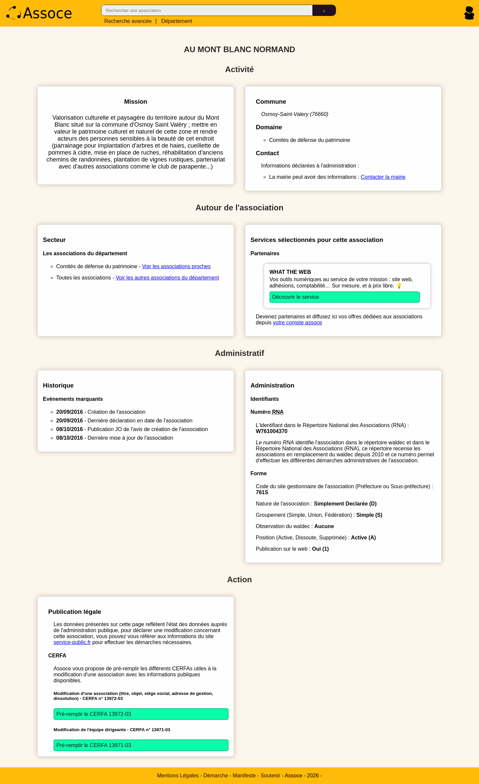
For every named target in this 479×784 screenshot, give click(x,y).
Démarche (216, 775)
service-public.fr (72, 642)
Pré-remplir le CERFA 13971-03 (93, 745)
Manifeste (244, 775)
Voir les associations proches (176, 266)
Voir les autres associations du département (167, 277)
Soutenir (270, 775)
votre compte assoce (297, 322)
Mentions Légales (178, 775)
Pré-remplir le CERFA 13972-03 (93, 714)
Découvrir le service (295, 297)
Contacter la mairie (383, 177)
